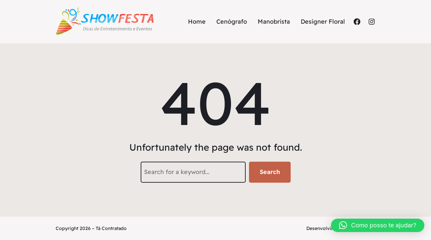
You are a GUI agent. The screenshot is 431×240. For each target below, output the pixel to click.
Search (270, 172)
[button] (377, 225)
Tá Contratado (111, 228)
